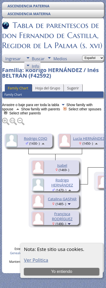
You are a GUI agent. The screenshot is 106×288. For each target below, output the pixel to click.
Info (35, 66)
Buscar (38, 58)
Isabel (62, 165)
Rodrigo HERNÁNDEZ (62, 182)
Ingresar (13, 58)
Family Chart (18, 88)
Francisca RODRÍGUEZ (62, 216)
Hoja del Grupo (47, 88)
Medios (60, 58)
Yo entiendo (61, 271)
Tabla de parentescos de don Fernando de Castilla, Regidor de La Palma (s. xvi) (52, 35)
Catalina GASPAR (62, 198)
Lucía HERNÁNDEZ (89, 138)
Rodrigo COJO (35, 138)
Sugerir (73, 88)
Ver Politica (36, 260)
